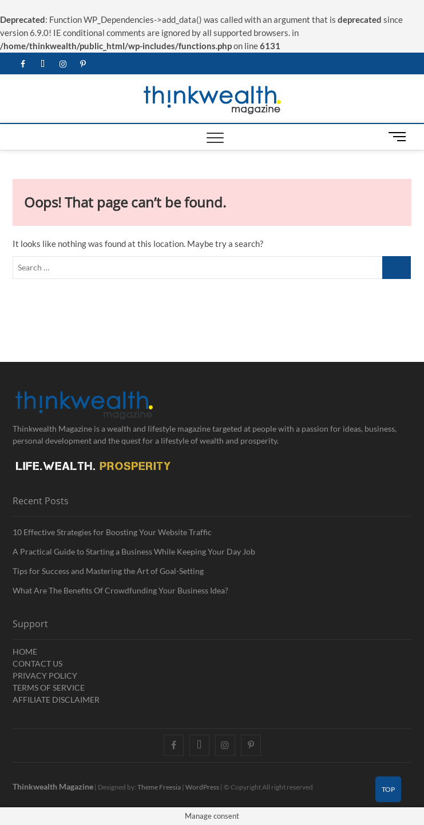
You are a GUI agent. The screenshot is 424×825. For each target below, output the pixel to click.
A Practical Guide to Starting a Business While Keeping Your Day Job (134, 551)
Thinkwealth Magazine (53, 786)
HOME (25, 651)
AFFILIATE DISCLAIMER (56, 699)
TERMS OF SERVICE (49, 687)
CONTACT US (37, 663)
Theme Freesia (159, 787)
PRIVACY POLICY (45, 675)
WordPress (202, 787)
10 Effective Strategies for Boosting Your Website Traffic (112, 532)
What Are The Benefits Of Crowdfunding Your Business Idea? (120, 590)
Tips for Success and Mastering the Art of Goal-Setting (108, 571)
